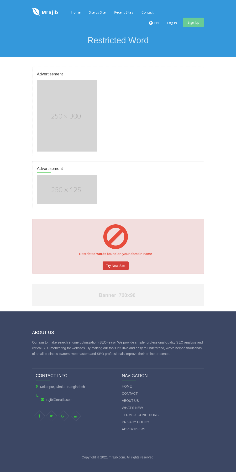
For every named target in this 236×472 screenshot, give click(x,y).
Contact (148, 12)
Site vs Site (97, 12)
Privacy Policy (135, 422)
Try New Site (115, 266)
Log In (172, 22)
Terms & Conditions (140, 415)
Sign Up (193, 22)
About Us (130, 401)
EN (156, 22)
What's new (132, 408)
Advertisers (134, 429)
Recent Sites (123, 12)
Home (76, 12)
